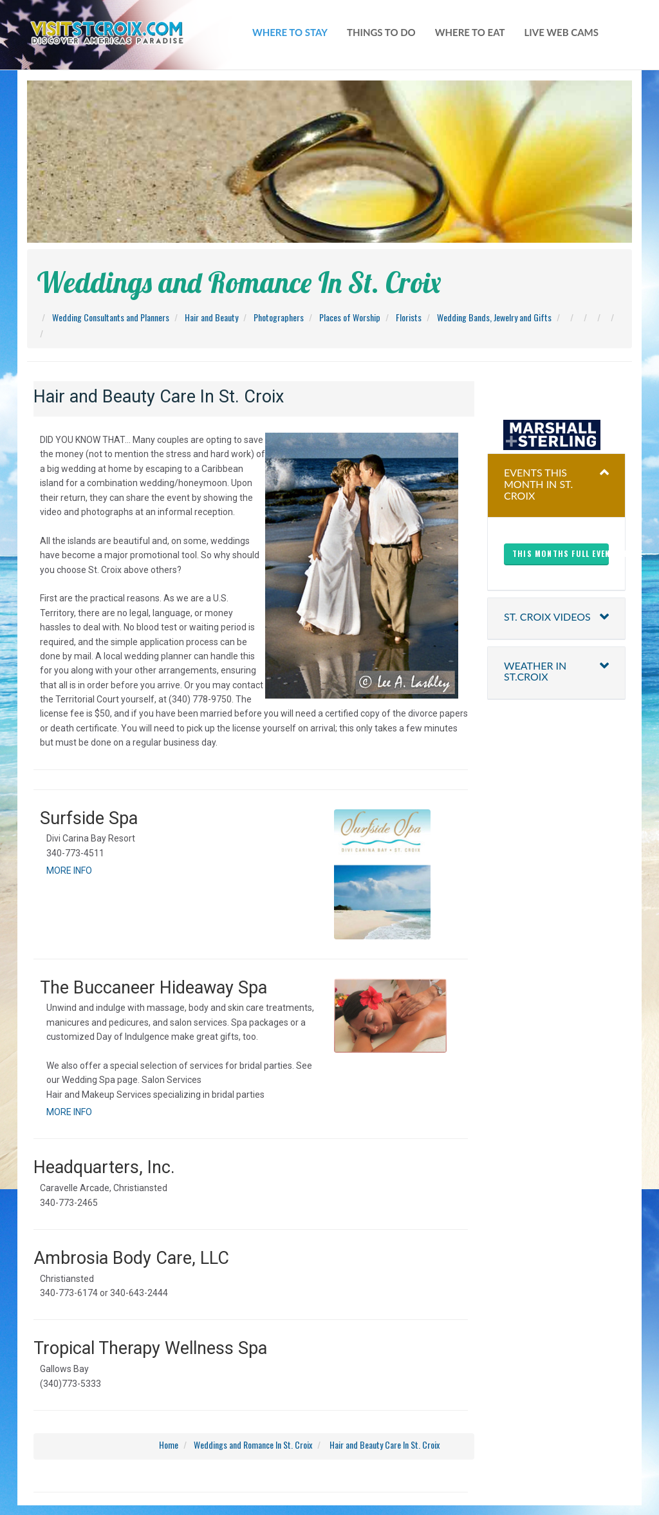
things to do (381, 32)
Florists (409, 317)
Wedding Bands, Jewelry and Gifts (494, 317)
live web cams (561, 32)
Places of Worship (349, 317)
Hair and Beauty (211, 317)
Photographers (279, 317)
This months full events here (560, 553)
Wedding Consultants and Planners (110, 317)
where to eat (470, 32)
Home (168, 1444)
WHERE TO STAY (290, 32)
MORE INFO (69, 870)
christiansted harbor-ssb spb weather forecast (556, 394)
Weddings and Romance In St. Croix (253, 1444)
